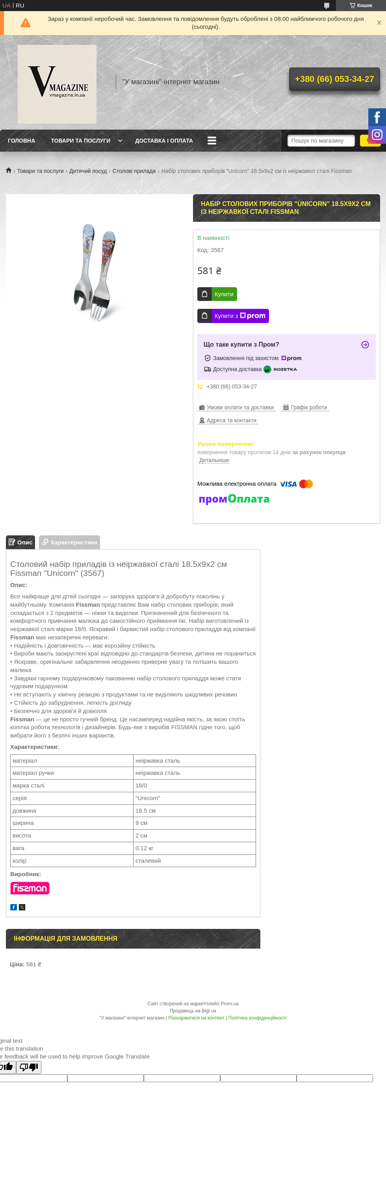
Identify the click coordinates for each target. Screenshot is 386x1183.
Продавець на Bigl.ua (193, 1011)
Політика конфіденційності (257, 1018)
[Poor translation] (28, 1067)
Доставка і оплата (164, 140)
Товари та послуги (80, 140)
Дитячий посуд (88, 171)
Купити (224, 294)
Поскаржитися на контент (196, 1018)
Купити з (240, 315)
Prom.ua (230, 1004)
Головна (21, 140)
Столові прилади (134, 171)
